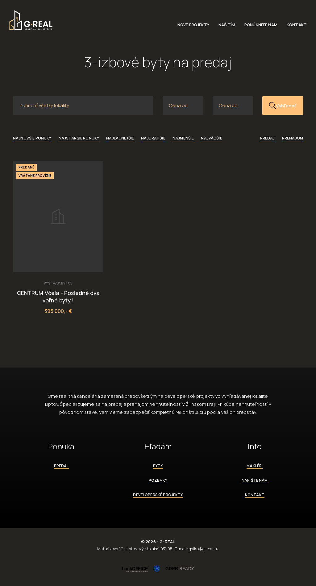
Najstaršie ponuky (79, 138)
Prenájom (292, 138)
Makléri (255, 465)
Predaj (267, 138)
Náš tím (226, 24)
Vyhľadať (282, 105)
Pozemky (158, 480)
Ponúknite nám (260, 24)
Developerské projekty (158, 494)
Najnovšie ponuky (32, 138)
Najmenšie (183, 138)
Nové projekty (193, 24)
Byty (158, 465)
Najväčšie (211, 138)
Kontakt (297, 24)
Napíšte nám (255, 480)
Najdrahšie (153, 138)
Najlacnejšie (120, 138)
